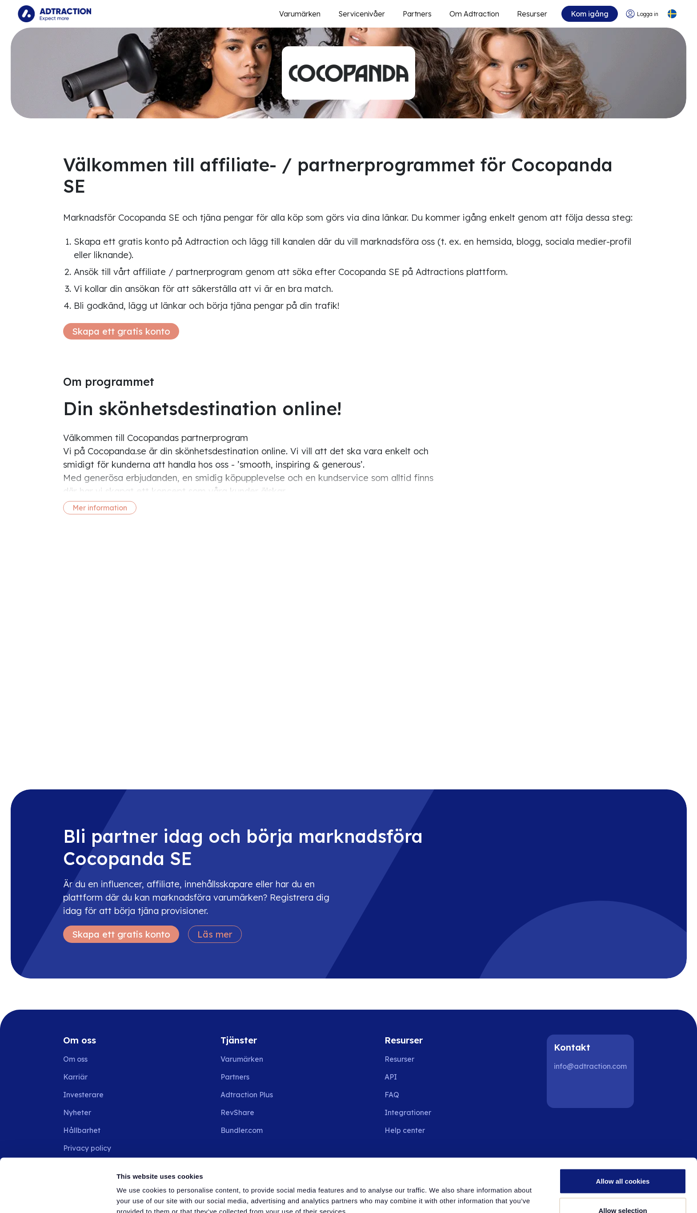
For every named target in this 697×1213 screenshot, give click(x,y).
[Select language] (672, 14)
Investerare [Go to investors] (83, 1094)
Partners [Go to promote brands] (417, 13)
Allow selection (622, 1160)
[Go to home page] (54, 13)
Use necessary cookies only (622, 1189)
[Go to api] (411, 1076)
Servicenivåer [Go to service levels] (361, 13)
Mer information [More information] (99, 507)
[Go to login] (642, 14)
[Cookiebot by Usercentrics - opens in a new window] (57, 1195)
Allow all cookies (623, 1131)
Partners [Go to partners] (234, 1076)
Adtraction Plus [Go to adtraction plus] (246, 1094)
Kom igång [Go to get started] (590, 13)
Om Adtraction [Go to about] (474, 13)
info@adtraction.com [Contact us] (590, 1066)
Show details (466, 1190)
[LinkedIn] (564, 1090)
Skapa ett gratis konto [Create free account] (121, 331)
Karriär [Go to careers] (75, 1076)
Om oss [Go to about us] (75, 1059)
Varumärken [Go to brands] (241, 1059)
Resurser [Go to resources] (532, 13)
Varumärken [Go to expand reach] (299, 13)
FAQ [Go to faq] (392, 1094)
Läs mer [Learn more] (214, 934)
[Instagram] (593, 1090)
